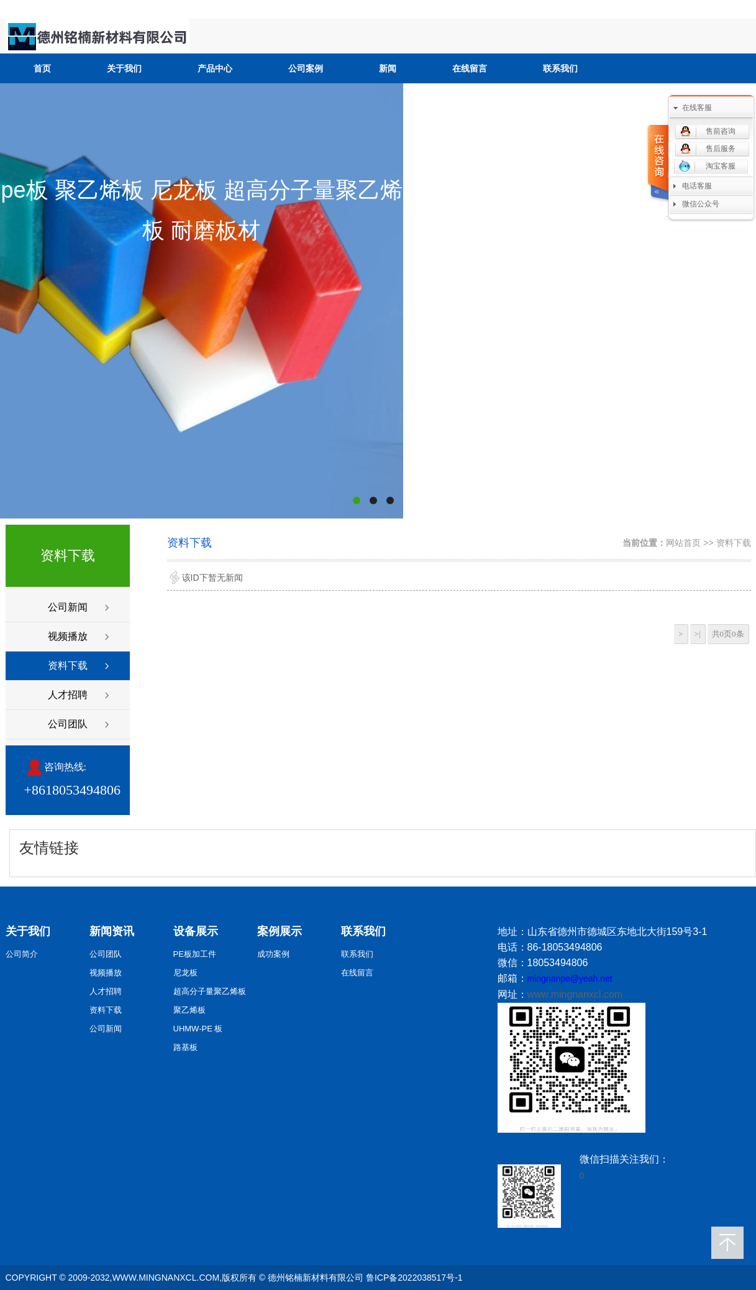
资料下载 (68, 665)
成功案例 (273, 954)
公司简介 (22, 954)
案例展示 (279, 931)
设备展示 (195, 931)
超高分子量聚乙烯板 (209, 991)
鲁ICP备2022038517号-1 (414, 1278)
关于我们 (124, 68)
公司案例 (305, 68)
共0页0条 (728, 633)
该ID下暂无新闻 (212, 578)
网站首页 (683, 543)
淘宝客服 (721, 166)
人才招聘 (68, 694)
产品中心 (215, 68)
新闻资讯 (111, 931)
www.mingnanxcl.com (575, 994)
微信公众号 (700, 204)
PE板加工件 (194, 954)
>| (698, 633)
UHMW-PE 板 (198, 1028)
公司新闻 (68, 607)
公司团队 (68, 724)
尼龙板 (185, 972)
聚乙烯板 (189, 1010)
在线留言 (469, 68)
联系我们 (560, 68)
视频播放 (68, 636)
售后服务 (721, 148)
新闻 (387, 68)
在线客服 (697, 107)
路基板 (185, 1047)
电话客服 (697, 186)
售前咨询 (721, 131)
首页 (42, 68)
